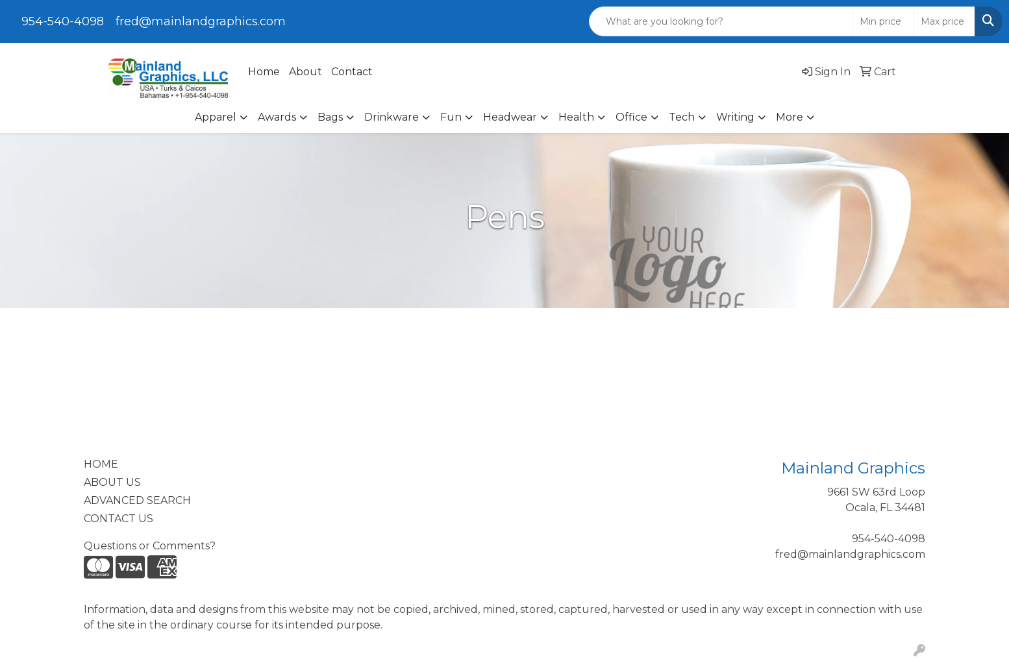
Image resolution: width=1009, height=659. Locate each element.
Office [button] (631, 117)
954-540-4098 (62, 21)
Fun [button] (451, 117)
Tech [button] (682, 117)
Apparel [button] (215, 117)
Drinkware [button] (391, 117)
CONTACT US (118, 518)
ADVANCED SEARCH (137, 500)
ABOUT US (112, 482)
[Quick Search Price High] (944, 21)
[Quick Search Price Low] (883, 21)
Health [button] (576, 117)
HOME (101, 464)
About (305, 72)
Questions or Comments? (150, 546)
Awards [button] (277, 117)
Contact (352, 72)
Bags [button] (330, 117)
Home (264, 72)
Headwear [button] (510, 117)
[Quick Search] (721, 21)
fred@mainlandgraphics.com (201, 21)
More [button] (789, 117)
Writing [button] (735, 117)
